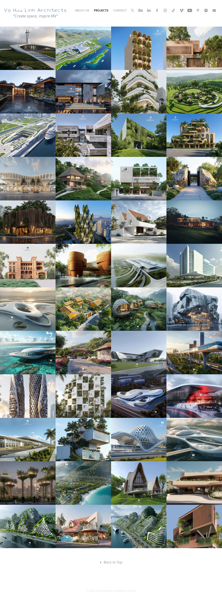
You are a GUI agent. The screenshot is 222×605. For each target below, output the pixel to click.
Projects (101, 10)
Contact (120, 10)
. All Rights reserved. (124, 591)
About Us (82, 10)
